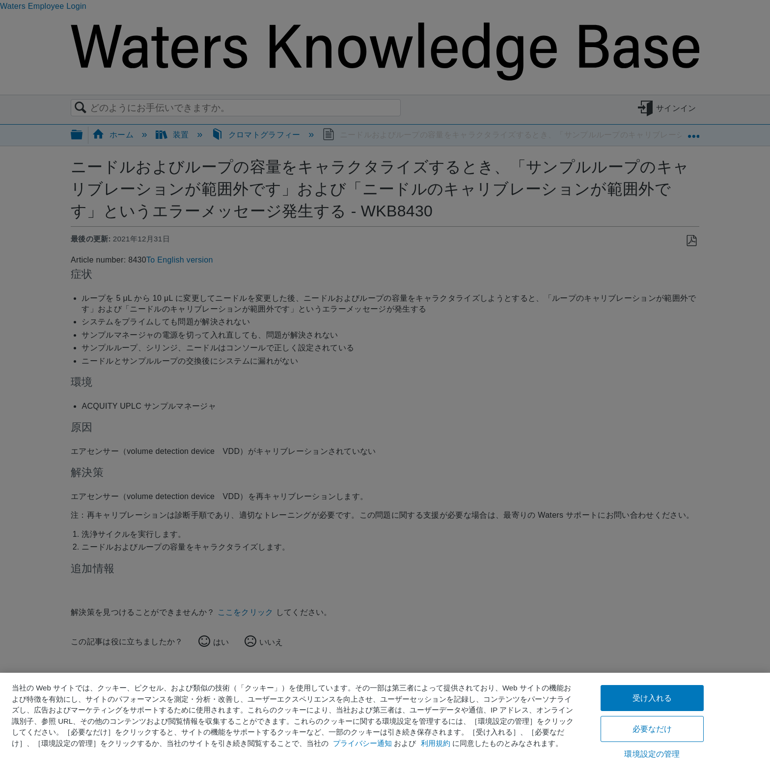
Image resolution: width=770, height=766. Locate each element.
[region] (385, 719)
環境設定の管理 (652, 754)
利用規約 (435, 743)
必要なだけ (652, 729)
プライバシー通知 (362, 743)
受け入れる (652, 698)
